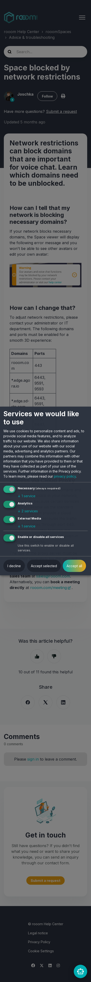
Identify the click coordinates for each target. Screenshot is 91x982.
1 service (26, 496)
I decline (14, 566)
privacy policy (65, 476)
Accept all (74, 566)
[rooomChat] (80, 971)
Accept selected (44, 566)
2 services (28, 511)
